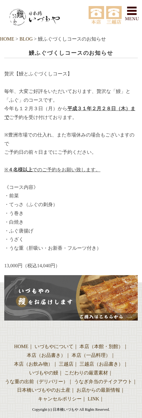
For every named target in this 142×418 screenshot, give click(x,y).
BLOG (26, 38)
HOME (7, 38)
